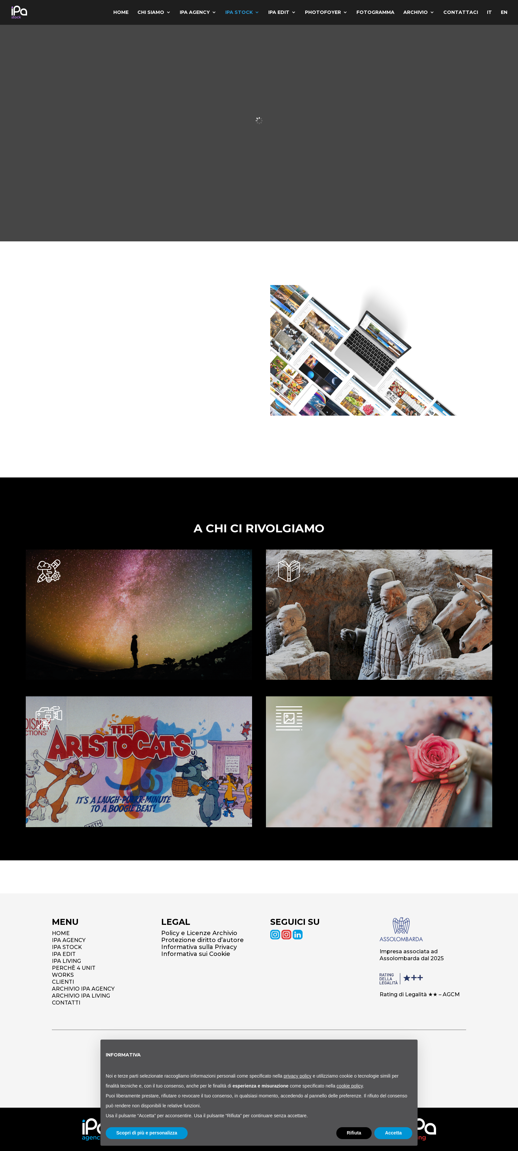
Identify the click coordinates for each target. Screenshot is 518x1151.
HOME (61, 933)
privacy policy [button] (298, 1076)
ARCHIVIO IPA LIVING (81, 996)
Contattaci (460, 13)
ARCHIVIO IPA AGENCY (83, 989)
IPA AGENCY (69, 940)
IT (489, 13)
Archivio (414, 13)
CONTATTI (66, 1003)
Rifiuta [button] (354, 1132)
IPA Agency (192, 13)
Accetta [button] (393, 1132)
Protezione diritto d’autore (202, 940)
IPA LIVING (66, 961)
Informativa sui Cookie (195, 954)
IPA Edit (276, 13)
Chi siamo (147, 13)
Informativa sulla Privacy (199, 947)
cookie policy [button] (350, 1086)
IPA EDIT (64, 954)
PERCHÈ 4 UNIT (73, 968)
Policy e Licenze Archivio (199, 933)
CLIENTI (63, 982)
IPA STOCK (67, 947)
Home (117, 13)
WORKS (63, 975)
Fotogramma (374, 13)
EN (504, 13)
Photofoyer (321, 13)
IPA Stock (236, 13)
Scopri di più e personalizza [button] (146, 1132)
